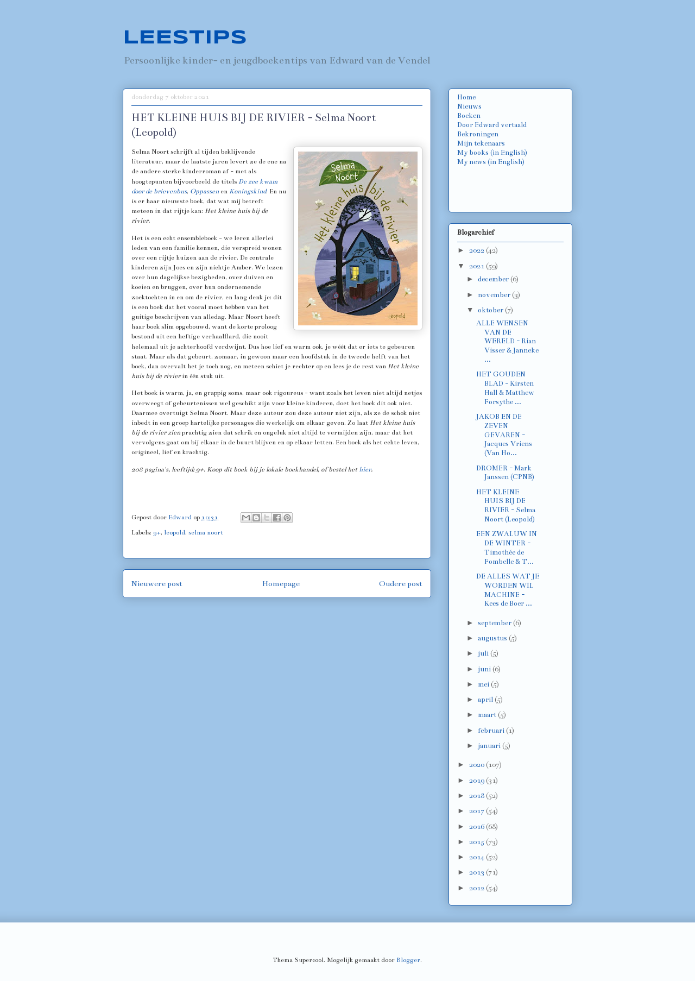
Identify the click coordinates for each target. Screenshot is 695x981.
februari (492, 730)
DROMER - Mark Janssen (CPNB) (505, 473)
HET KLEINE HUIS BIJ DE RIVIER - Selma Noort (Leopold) (505, 506)
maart (488, 714)
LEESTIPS (185, 38)
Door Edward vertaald (492, 125)
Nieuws (469, 106)
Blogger (408, 960)
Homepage (281, 583)
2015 (477, 842)
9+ (157, 532)
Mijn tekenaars (481, 143)
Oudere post (400, 583)
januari (490, 745)
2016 (477, 826)
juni (485, 669)
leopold (174, 532)
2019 (477, 780)
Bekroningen (477, 134)
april (486, 699)
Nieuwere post (156, 583)
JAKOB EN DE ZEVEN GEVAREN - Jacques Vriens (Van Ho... (504, 434)
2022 (477, 250)
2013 (477, 872)
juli (484, 653)
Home (466, 97)
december (494, 279)
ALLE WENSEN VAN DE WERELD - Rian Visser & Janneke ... (507, 341)
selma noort (205, 532)
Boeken (469, 115)
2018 (477, 795)
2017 (477, 811)
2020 (477, 764)
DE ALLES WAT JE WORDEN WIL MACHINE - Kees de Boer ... (507, 590)
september (495, 623)
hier (365, 469)
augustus (493, 638)
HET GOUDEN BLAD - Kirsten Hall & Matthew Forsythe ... (505, 388)
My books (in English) (492, 152)
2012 (477, 888)
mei (484, 684)
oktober (491, 310)
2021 (477, 266)
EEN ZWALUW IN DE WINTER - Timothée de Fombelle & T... (506, 547)
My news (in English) (491, 162)
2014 (477, 857)
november (495, 295)
